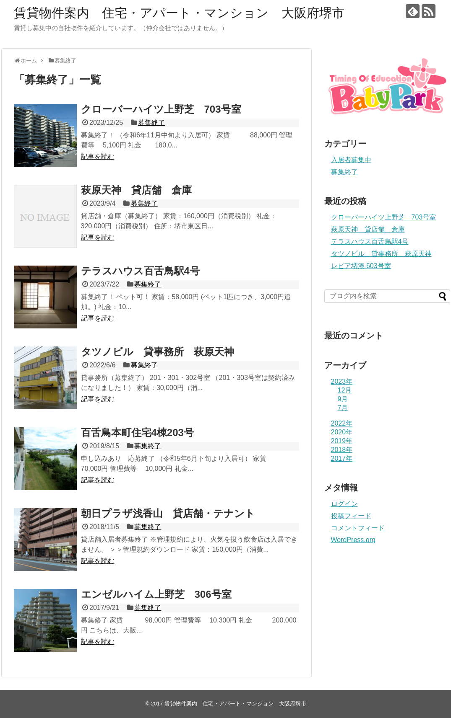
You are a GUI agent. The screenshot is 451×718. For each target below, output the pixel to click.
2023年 (342, 381)
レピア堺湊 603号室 (361, 265)
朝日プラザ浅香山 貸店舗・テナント (168, 513)
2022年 (342, 423)
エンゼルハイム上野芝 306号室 (156, 594)
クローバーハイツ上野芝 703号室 (161, 109)
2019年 (342, 440)
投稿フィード (351, 515)
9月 (343, 399)
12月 (345, 390)
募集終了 (151, 122)
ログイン (344, 503)
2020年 (342, 432)
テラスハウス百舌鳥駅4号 (140, 270)
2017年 (342, 458)
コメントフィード (358, 528)
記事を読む (98, 156)
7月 (343, 407)
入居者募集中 (351, 159)
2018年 (342, 449)
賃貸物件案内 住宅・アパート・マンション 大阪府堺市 (179, 13)
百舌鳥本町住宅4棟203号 (137, 432)
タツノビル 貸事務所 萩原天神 (157, 351)
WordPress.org (353, 539)
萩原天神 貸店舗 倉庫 (136, 190)
